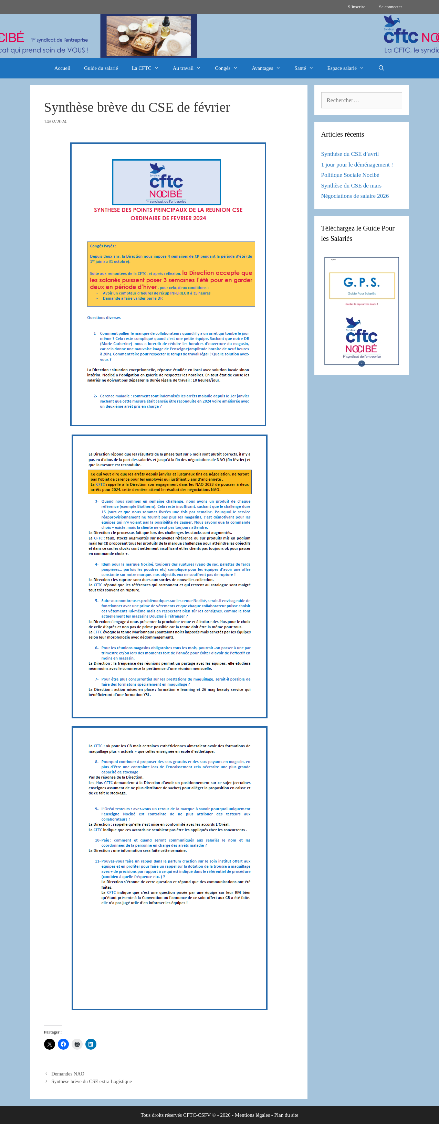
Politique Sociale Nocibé (350, 175)
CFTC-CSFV (197, 1115)
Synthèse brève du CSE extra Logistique (91, 1081)
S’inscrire (356, 6)
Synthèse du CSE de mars (351, 185)
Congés (230, 68)
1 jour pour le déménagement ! (357, 164)
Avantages (270, 68)
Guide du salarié (101, 68)
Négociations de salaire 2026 (355, 196)
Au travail (190, 68)
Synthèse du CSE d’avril (350, 154)
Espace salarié (349, 68)
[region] (219, 36)
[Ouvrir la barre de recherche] (381, 68)
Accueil (62, 68)
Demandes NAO (67, 1074)
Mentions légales (252, 1115)
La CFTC (149, 68)
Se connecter (390, 6)
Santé (307, 68)
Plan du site (286, 1115)
